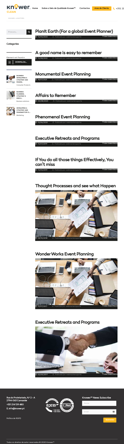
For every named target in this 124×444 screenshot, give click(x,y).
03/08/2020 (41, 100)
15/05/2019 (41, 169)
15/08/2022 (41, 57)
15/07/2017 (41, 305)
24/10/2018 (41, 237)
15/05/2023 (41, 35)
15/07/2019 (41, 142)
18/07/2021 (41, 78)
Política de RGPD (13, 417)
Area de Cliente (104, 8)
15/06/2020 (41, 121)
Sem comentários (110, 35)
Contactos (86, 8)
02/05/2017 (41, 373)
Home (35, 8)
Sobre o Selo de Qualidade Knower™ (60, 8)
